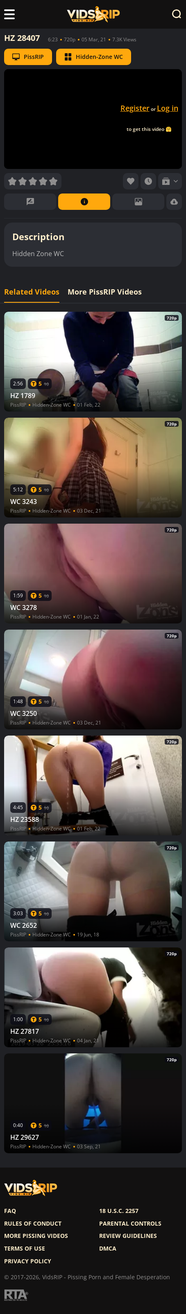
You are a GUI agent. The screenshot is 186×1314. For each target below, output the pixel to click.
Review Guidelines (128, 1236)
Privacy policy (27, 1261)
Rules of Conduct (32, 1223)
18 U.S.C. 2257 (118, 1211)
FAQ (10, 1211)
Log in (167, 108)
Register (135, 108)
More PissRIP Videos (105, 292)
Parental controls (130, 1223)
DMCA (107, 1248)
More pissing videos (36, 1236)
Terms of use (24, 1248)
